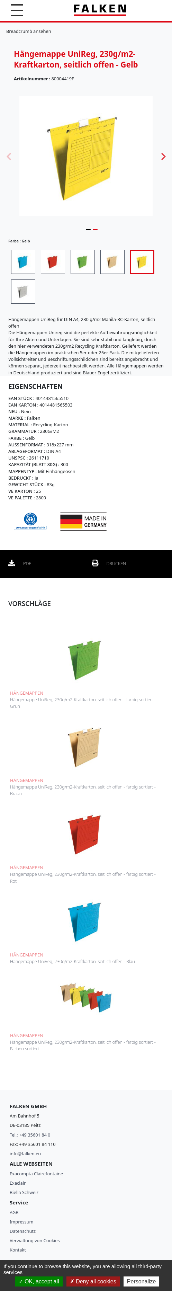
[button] (17, 10)
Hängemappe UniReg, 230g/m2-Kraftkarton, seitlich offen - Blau (72, 961)
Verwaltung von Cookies (35, 1240)
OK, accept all (39, 1281)
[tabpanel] (86, 156)
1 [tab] (88, 229)
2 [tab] (95, 229)
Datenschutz (23, 1231)
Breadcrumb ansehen (28, 31)
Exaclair (18, 1183)
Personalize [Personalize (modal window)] (141, 1281)
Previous (8, 155)
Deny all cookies (93, 1281)
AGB (14, 1212)
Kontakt (18, 1250)
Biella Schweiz (24, 1192)
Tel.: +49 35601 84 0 (30, 1135)
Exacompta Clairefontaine (36, 1173)
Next (163, 155)
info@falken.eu (25, 1153)
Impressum (22, 1222)
